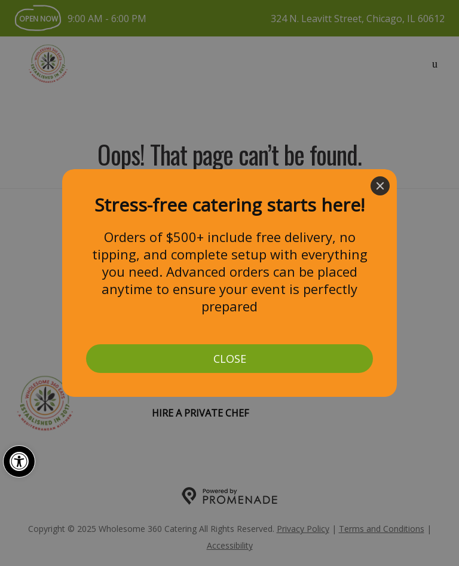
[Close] (380, 185)
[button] (19, 461)
